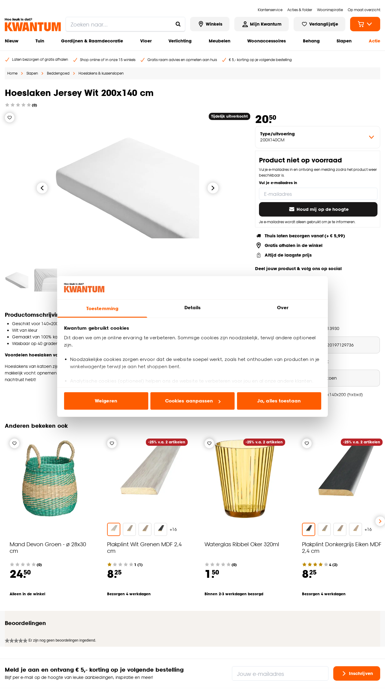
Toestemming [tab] (102, 308)
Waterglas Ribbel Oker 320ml (242, 544)
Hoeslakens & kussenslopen (101, 73)
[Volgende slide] (380, 521)
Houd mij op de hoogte (318, 209)
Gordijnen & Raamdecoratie (92, 40)
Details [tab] (192, 307)
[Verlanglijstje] (9, 117)
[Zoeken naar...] (178, 24)
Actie (374, 40)
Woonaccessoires (266, 40)
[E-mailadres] (318, 194)
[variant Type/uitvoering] (317, 137)
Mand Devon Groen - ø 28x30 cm (48, 547)
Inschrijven (356, 637)
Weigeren (106, 401)
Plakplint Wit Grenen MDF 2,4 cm (144, 547)
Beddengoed (58, 73)
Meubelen (219, 40)
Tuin (39, 40)
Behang (311, 40)
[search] (125, 24)
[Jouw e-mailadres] (280, 637)
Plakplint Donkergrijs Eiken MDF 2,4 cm (341, 547)
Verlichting (180, 40)
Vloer (146, 40)
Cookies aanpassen (192, 401)
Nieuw (11, 40)
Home (12, 73)
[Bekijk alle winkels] (210, 24)
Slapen (344, 40)
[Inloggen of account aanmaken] (261, 24)
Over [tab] (282, 307)
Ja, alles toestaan (279, 401)
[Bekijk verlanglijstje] (319, 24)
